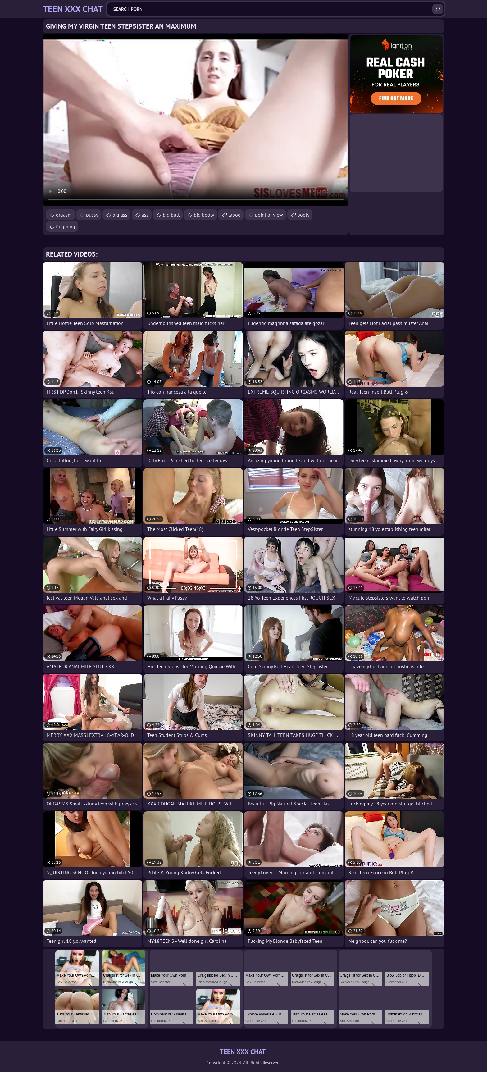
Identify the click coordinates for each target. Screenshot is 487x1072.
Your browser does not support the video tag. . (195, 120)
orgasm (64, 215)
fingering (65, 226)
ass (145, 215)
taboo (234, 215)
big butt (171, 215)
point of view (269, 215)
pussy (92, 215)
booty (303, 215)
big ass (119, 215)
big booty (204, 215)
